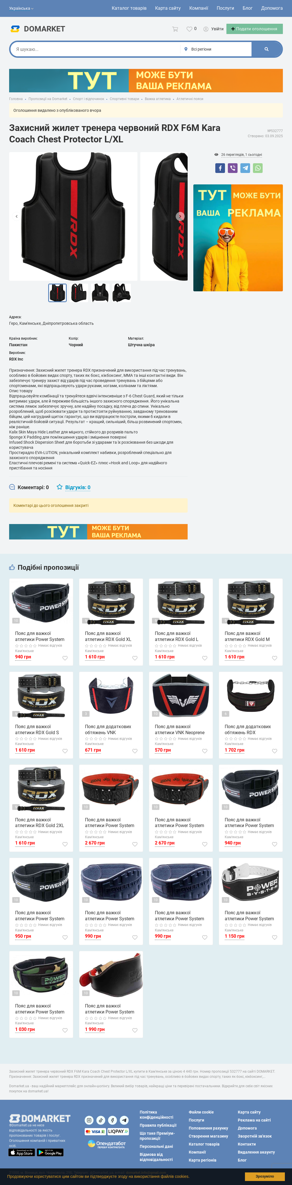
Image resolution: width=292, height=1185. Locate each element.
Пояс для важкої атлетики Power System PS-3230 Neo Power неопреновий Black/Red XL (249, 828)
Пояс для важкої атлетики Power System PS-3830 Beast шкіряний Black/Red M (110, 828)
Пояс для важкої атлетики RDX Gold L (176, 641)
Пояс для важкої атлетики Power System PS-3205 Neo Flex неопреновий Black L (109, 921)
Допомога (272, 8)
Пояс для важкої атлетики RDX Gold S (37, 734)
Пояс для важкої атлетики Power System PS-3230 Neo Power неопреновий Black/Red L (41, 642)
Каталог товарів (129, 8)
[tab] (29, 492)
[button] (191, 1177)
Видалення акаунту (256, 1152)
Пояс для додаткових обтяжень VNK (108, 734)
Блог (248, 8)
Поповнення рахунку (208, 1128)
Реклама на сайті (254, 1120)
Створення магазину (208, 1136)
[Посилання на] (89, 1120)
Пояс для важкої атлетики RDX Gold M (247, 641)
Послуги (225, 8)
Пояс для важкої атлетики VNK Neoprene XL (179, 735)
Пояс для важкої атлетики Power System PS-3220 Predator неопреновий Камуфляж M (41, 1014)
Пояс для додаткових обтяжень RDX (248, 734)
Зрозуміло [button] (265, 1176)
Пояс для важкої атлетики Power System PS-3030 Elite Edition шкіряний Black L (109, 1014)
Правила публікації (158, 1125)
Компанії (198, 8)
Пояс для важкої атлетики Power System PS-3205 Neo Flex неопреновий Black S (179, 921)
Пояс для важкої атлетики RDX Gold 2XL (39, 828)
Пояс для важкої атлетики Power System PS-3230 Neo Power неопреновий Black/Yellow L (42, 921)
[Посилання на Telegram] (124, 1120)
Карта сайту (168, 8)
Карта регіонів (202, 1160)
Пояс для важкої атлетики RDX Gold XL (108, 641)
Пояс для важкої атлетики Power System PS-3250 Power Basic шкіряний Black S (249, 921)
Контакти (247, 1144)
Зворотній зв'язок (255, 1136)
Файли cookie (201, 1112)
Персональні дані (156, 1146)
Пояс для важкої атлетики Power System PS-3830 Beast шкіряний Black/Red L (180, 828)
